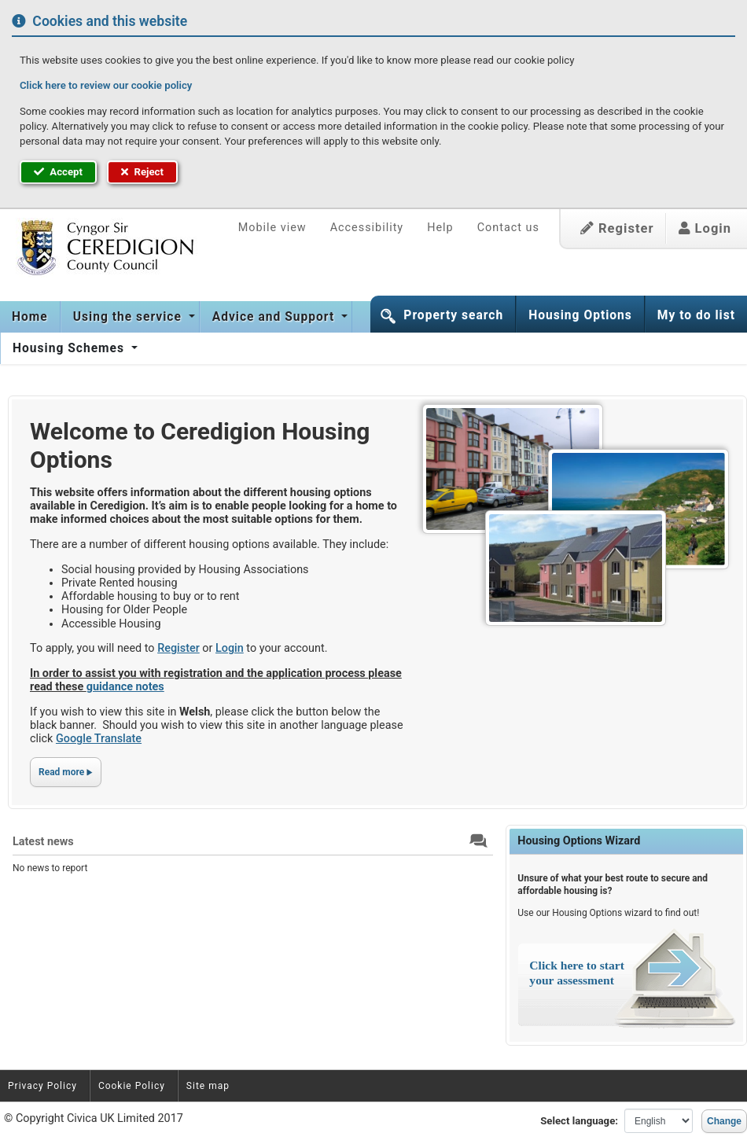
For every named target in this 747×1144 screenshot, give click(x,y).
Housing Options (580, 315)
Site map (208, 1085)
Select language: (579, 1121)
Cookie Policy (131, 1085)
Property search (453, 315)
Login (705, 228)
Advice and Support (275, 317)
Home (30, 317)
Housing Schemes (70, 348)
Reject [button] (142, 172)
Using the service (129, 317)
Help (440, 227)
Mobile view (272, 227)
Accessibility (367, 227)
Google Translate (99, 738)
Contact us (508, 227)
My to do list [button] (696, 315)
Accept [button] (58, 172)
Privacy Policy (42, 1085)
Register (617, 228)
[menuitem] (30, 317)
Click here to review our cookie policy (106, 85)
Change (724, 1121)
